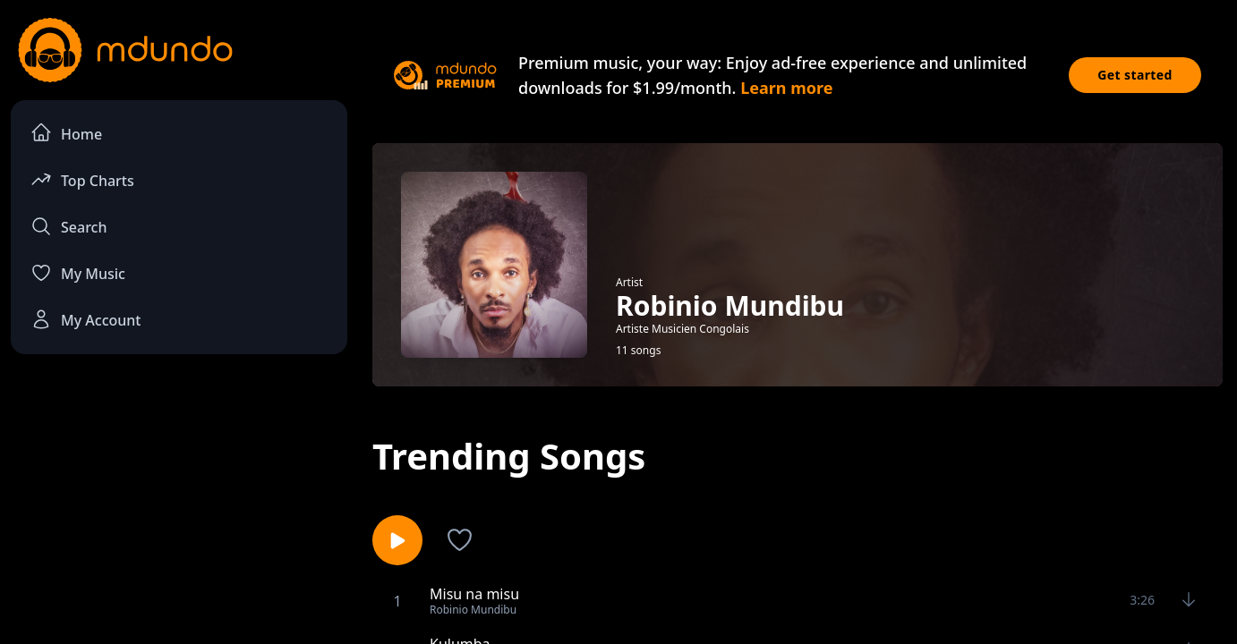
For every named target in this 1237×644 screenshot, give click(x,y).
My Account (85, 319)
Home (66, 133)
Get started (1135, 74)
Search (68, 226)
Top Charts (82, 179)
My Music (77, 273)
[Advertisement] (179, 515)
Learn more (786, 87)
